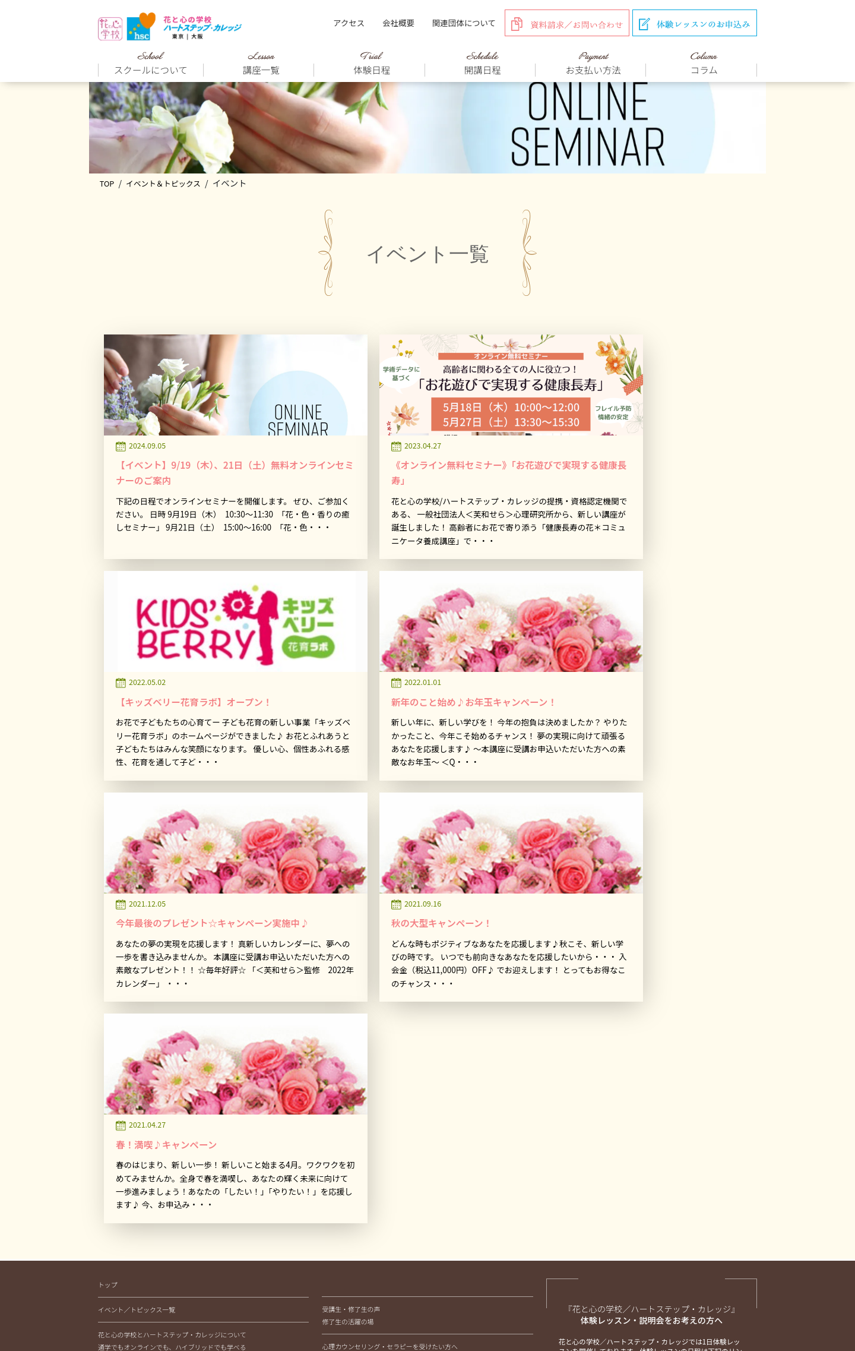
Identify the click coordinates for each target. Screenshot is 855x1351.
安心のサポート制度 (127, 1224)
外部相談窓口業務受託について (367, 1098)
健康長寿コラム (353, 1186)
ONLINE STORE (343, 1035)
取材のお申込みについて (357, 1111)
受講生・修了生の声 (351, 985)
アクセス (349, 23)
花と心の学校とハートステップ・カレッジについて (172, 1011)
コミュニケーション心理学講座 (152, 1136)
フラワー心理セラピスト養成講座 (155, 1099)
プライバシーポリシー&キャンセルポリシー (530, 1280)
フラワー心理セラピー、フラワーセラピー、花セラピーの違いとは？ (198, 1036)
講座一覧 (111, 1073)
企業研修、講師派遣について (364, 1085)
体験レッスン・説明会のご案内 (143, 1199)
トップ (108, 961)
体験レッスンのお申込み (641, 1090)
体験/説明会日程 (627, 1062)
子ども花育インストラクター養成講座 (162, 1111)
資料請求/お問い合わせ (638, 1146)
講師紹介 (335, 1060)
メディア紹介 (341, 1073)
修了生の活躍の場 (347, 998)
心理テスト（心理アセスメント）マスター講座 (175, 1161)
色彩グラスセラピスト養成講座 (152, 1124)
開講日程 (111, 1211)
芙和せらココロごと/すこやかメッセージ (390, 1211)
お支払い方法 (181, 1280)
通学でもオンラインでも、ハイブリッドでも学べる (172, 1023)
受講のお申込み (625, 1118)
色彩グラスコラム (356, 1173)
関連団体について (464, 23)
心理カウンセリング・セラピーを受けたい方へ (389, 1023)
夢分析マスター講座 (136, 1174)
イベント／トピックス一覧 (136, 986)
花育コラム (347, 1161)
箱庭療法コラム (353, 1198)
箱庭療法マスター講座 (139, 1149)
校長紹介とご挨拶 (124, 1048)
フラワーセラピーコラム (366, 1148)
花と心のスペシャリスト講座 (149, 1086)
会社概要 (398, 23)
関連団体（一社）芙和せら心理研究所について (355, 1280)
